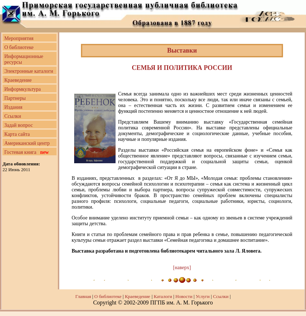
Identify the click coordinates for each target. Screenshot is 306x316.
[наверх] (182, 267)
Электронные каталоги (28, 71)
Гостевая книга (26, 152)
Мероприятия (18, 38)
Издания (13, 107)
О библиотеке (18, 47)
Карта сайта (17, 134)
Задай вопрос (18, 125)
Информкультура (22, 89)
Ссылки (12, 116)
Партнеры (15, 98)
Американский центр (27, 143)
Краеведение (18, 80)
